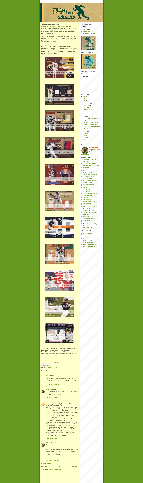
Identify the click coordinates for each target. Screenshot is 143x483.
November (87, 105)
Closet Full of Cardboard (90, 174)
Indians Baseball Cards (89, 186)
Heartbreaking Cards (89, 184)
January (86, 137)
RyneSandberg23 (88, 205)
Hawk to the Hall (87, 182)
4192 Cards (86, 161)
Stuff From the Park (88, 242)
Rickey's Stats (87, 203)
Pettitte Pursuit (87, 199)
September (87, 109)
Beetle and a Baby (88, 233)
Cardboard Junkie (88, 172)
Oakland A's (86, 191)
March (86, 133)
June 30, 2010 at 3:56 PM (52, 397)
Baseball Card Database (89, 163)
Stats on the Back (88, 216)
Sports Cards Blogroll (89, 210)
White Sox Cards (87, 227)
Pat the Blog (86, 235)
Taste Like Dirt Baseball (89, 218)
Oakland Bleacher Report (90, 193)
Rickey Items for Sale (89, 33)
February (87, 135)
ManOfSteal (50, 389)
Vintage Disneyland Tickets (90, 246)
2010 (84, 101)
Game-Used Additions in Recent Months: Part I (57, 26)
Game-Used (49, 367)
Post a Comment (46, 463)
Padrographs (86, 197)
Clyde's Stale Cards (88, 176)
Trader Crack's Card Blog (90, 224)
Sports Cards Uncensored (90, 212)
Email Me (83, 74)
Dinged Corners (87, 178)
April (85, 131)
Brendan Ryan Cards (89, 169)
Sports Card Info (87, 208)
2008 (84, 142)
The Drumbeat (87, 220)
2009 (84, 139)
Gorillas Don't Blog (88, 241)
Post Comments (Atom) (55, 469)
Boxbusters (86, 167)
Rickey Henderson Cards (90, 201)
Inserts (55, 367)
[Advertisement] (86, 260)
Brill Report (86, 171)
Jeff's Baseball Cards (89, 188)
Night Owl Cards (87, 189)
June (85, 116)
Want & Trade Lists (88, 31)
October (86, 107)
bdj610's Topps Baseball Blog (91, 165)
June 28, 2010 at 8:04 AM (52, 384)
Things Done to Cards (89, 222)
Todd (48, 402)
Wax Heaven (86, 225)
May (85, 128)
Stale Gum (86, 214)
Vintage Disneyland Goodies (91, 244)
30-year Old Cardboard (89, 159)
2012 (84, 96)
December (87, 103)
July (85, 114)
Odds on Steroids (88, 195)
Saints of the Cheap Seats (90, 207)
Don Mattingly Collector (89, 180)
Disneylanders (87, 237)
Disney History (87, 239)
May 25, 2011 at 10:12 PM (52, 438)
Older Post (75, 466)
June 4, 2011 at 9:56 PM (52, 460)
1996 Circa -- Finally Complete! (92, 126)
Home (59, 466)
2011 (84, 98)
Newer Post (44, 466)
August (86, 112)
